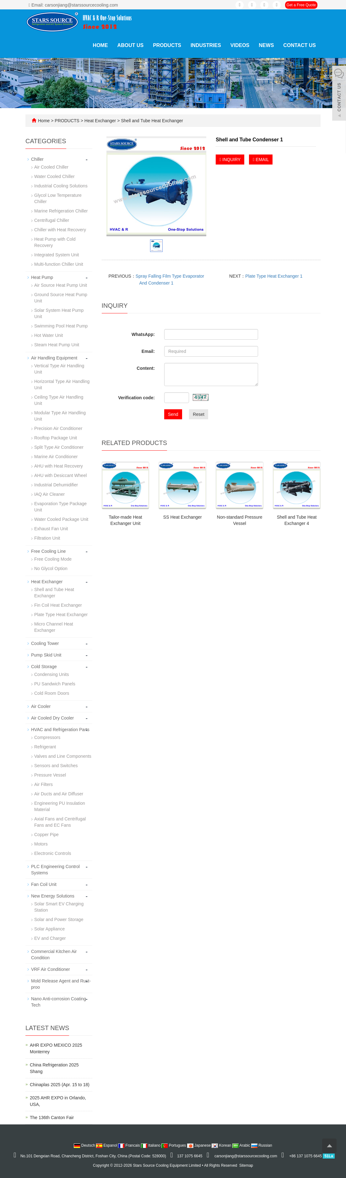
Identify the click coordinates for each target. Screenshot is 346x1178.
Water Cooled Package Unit (61, 519)
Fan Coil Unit (44, 884)
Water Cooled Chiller (54, 176)
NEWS (266, 45)
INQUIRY (230, 159)
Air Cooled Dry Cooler (52, 717)
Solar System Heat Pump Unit (59, 313)
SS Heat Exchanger (182, 517)
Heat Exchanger (100, 120)
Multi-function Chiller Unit (58, 264)
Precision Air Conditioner (58, 428)
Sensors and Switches (56, 765)
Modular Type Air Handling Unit (60, 415)
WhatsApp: (143, 334)
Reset (198, 414)
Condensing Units (51, 674)
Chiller (37, 159)
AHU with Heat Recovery (58, 466)
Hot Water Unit (48, 335)
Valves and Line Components (62, 756)
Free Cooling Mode (53, 559)
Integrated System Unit (56, 254)
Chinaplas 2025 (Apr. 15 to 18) (59, 1084)
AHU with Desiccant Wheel (60, 475)
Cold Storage (44, 666)
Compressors (47, 737)
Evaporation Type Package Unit (60, 506)
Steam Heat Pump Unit (56, 344)
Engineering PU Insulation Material (59, 806)
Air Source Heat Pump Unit (60, 285)
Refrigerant (45, 746)
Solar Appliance (49, 928)
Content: (146, 368)
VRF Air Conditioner (50, 969)
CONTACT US (299, 45)
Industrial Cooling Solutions (61, 185)
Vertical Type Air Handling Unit (59, 368)
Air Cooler (41, 706)
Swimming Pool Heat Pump (61, 325)
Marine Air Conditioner (56, 456)
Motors (41, 843)
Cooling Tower (45, 643)
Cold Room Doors (51, 693)
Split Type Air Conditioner (59, 447)
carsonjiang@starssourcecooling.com (245, 1156)
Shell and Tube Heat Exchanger (151, 120)
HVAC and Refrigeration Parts (60, 729)
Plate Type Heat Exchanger (61, 614)
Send (173, 414)
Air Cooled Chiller (51, 167)
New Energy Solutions (52, 895)
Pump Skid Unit (46, 654)
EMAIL (261, 159)
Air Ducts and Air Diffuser (58, 793)
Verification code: (136, 397)
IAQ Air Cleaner (49, 494)
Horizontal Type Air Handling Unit (61, 384)
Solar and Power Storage (58, 919)
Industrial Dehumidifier (56, 484)
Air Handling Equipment (54, 357)
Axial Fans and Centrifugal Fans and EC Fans (60, 822)
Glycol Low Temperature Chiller (58, 198)
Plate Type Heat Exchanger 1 (273, 276)
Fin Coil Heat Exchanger (58, 605)
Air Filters (43, 784)
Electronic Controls (52, 853)
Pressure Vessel (50, 774)
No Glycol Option (51, 568)
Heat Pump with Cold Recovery (55, 242)
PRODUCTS (167, 45)
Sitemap (246, 1165)
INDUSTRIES (206, 45)
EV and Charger (50, 938)
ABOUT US (130, 45)
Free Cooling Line (48, 551)
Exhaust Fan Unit (51, 528)
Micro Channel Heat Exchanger (53, 627)
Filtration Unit (47, 538)
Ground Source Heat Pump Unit (60, 297)
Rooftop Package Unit (55, 437)
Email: (148, 351)
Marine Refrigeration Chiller (61, 210)
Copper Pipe (46, 834)
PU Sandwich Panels (54, 683)
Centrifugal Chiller (51, 220)
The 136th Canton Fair (52, 1117)
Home (100, 45)
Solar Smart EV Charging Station (59, 907)
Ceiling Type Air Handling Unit (58, 400)
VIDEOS (239, 45)
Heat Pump (42, 277)
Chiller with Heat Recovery (60, 229)
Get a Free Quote (301, 5)
